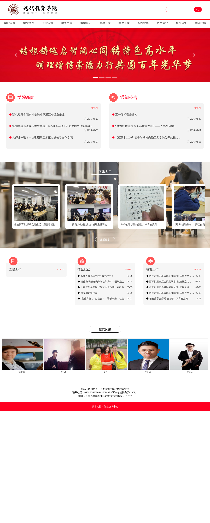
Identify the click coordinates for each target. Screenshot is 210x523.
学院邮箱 (200, 23)
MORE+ (94, 108)
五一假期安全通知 (126, 114)
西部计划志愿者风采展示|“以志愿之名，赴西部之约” (177, 293)
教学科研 (85, 23)
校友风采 (181, 23)
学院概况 (28, 23)
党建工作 (105, 23)
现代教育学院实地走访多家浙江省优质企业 (38, 114)
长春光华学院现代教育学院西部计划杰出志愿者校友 (108, 287)
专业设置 (47, 23)
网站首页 (9, 23)
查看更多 (105, 239)
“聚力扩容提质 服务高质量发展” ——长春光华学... (145, 126)
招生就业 (162, 23)
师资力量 (66, 23)
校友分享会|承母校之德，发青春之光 (168, 298)
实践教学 (143, 23)
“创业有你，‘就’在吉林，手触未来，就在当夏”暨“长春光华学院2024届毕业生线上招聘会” (128, 298)
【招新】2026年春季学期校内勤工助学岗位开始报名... (147, 137)
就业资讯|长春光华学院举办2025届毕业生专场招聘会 (108, 281)
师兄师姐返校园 (89, 293)
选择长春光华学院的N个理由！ (97, 276)
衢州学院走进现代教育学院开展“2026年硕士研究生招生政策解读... (52, 126)
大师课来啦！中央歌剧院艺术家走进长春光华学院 (42, 137)
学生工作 (124, 23)
